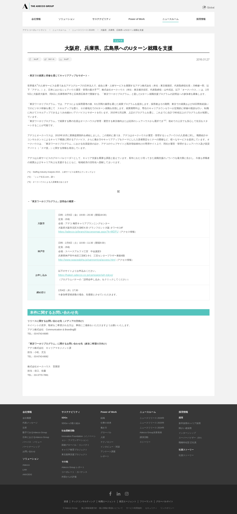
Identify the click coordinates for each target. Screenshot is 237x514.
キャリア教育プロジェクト (74, 449)
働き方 (104, 427)
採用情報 (183, 412)
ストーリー (145, 442)
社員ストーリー (186, 455)
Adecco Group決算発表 (151, 432)
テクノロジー (107, 442)
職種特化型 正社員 (188, 442)
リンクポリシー (167, 508)
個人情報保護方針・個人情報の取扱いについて (102, 508)
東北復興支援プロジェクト (74, 454)
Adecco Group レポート (73, 467)
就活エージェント (127, 501)
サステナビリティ (71, 412)
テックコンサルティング (83, 501)
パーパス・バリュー (32, 442)
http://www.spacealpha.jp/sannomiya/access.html (87, 259)
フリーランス (146, 501)
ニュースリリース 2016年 (83, 30)
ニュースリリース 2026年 (152, 418)
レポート (105, 456)
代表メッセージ (30, 423)
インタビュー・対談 (110, 446)
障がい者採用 (185, 428)
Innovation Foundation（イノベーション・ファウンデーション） (79, 438)
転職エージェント (107, 501)
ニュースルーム (59, 30)
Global (210, 7)
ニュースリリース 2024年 (152, 427)
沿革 (25, 427)
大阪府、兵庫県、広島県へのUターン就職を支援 (122, 30)
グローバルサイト (164, 501)
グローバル (106, 432)
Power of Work (109, 412)
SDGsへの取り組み (71, 423)
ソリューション (31, 458)
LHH (25, 469)
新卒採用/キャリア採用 (190, 423)
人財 (103, 437)
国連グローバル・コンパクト (75, 445)
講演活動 (144, 437)
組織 (103, 418)
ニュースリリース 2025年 (152, 423)
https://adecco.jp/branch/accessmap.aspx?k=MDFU (88, 231)
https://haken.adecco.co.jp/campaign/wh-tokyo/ (85, 275)
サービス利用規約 (134, 508)
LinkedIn (118, 493)
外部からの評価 (69, 477)
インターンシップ (187, 433)
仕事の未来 (106, 423)
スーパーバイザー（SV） (191, 437)
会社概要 (27, 418)
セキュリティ (151, 508)
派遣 (66, 501)
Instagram (126, 493)
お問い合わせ (29, 451)
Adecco (26, 465)
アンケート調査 (108, 451)
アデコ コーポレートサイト (35, 30)
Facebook (110, 493)
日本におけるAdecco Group (36, 437)
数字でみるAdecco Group (35, 432)
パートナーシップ (31, 446)
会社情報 (27, 412)
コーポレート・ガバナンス (74, 472)
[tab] (36, 19)
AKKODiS (27, 474)
